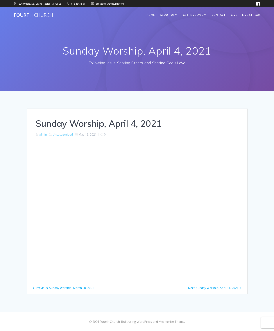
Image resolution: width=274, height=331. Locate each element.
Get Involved (193, 15)
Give (234, 15)
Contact (219, 15)
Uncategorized (63, 134)
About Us (167, 15)
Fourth (33, 15)
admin (42, 134)
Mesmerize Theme (171, 322)
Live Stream (251, 15)
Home (150, 15)
